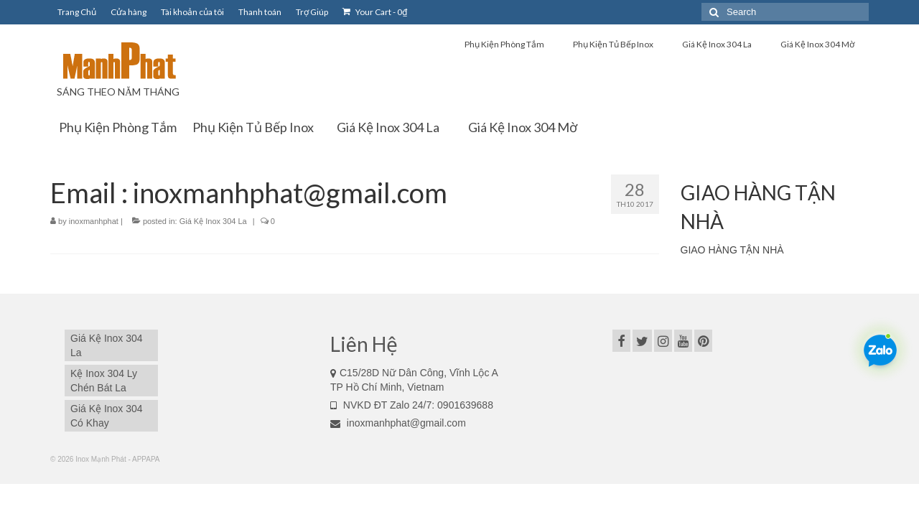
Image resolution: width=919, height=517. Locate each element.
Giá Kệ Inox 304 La (213, 221)
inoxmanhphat (93, 221)
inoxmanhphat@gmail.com (398, 423)
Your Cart (374, 11)
